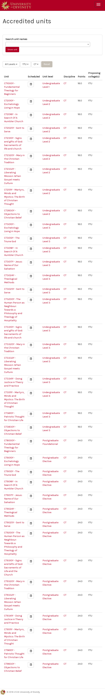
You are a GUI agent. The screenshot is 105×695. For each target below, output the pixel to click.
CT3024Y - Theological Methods (10, 279)
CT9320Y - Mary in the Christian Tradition (14, 585)
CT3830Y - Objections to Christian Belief (13, 430)
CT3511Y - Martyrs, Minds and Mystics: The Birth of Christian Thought (14, 399)
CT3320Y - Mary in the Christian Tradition (14, 348)
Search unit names (16, 39)
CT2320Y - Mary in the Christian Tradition (14, 159)
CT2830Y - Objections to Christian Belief (13, 214)
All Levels (11, 64)
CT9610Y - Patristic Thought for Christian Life (14, 654)
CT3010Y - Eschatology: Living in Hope (12, 228)
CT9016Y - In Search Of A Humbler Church (13, 485)
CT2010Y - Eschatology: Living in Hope (12, 104)
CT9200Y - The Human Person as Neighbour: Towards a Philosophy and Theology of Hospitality (14, 543)
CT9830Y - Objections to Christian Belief (13, 667)
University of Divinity (30, 692)
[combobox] (47, 44)
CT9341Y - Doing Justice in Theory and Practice (13, 619)
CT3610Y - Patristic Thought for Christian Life (14, 417)
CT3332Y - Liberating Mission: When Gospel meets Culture (12, 365)
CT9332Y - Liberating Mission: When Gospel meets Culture (12, 602)
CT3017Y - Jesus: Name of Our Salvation (13, 265)
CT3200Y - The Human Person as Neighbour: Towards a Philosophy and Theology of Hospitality (14, 310)
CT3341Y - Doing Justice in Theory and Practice (13, 382)
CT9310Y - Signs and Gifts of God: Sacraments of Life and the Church (13, 567)
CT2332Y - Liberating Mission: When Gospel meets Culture (12, 176)
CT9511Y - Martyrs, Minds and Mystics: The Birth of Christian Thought (14, 636)
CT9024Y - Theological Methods (10, 512)
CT (36, 64)
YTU (25, 64)
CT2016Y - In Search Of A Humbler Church (13, 118)
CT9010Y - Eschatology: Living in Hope (12, 461)
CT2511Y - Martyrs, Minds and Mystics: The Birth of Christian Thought (14, 196)
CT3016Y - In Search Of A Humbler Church (13, 251)
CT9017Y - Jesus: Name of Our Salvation (13, 499)
